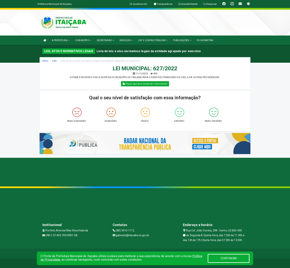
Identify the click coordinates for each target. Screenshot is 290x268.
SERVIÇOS (126, 40)
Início (45, 60)
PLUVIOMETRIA (205, 40)
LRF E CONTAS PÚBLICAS (153, 40)
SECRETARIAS (105, 40)
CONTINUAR (228, 258)
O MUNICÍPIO (83, 40)
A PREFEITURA (61, 40)
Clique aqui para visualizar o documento (145, 83)
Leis (54, 60)
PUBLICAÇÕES (182, 40)
